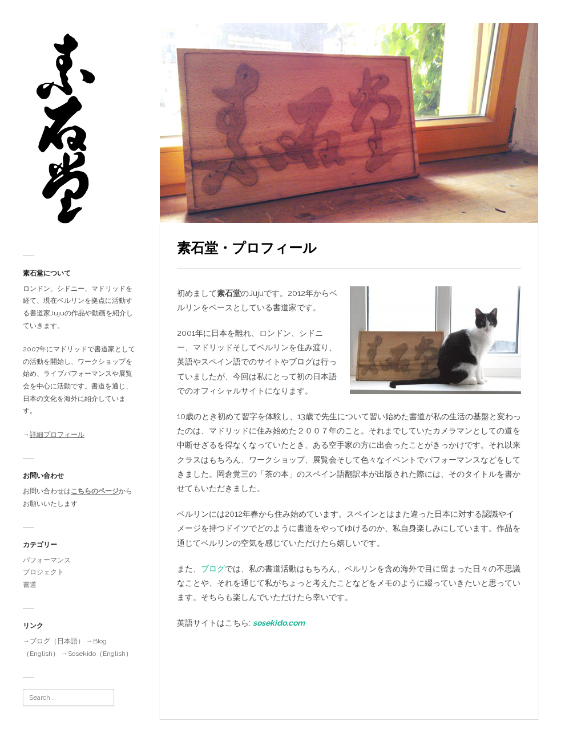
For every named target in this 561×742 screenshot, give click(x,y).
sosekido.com (279, 622)
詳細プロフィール (57, 435)
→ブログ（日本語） (53, 641)
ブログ (213, 568)
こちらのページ (95, 491)
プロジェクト (43, 572)
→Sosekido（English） (96, 654)
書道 (30, 585)
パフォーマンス (47, 560)
